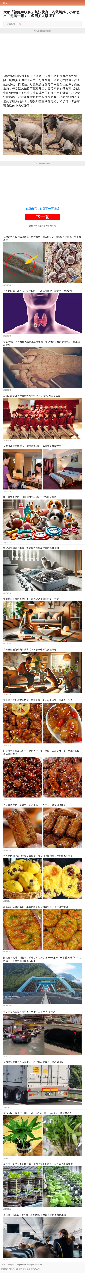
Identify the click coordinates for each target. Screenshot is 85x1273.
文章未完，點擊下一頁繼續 (42, 208)
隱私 (24, 1269)
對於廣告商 (35, 1269)
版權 (28, 1269)
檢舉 (19, 24)
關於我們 (4, 1269)
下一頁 (42, 217)
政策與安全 (13, 1269)
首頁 (5, 3)
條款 (20, 1269)
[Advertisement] (42, 53)
